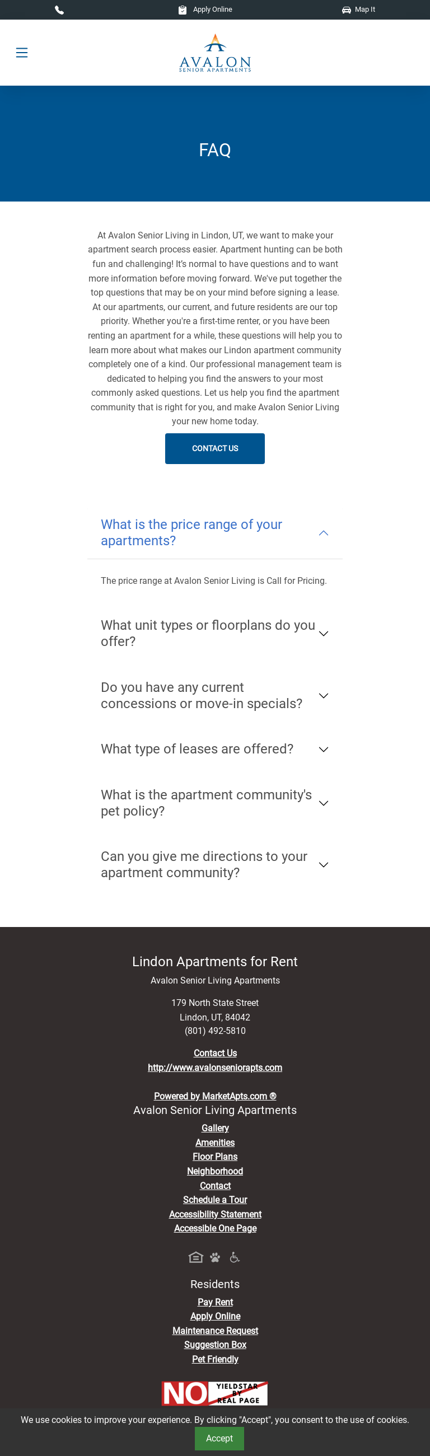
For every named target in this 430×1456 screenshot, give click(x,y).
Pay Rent (215, 1302)
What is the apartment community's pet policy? (206, 803)
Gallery (215, 1128)
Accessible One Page (215, 1228)
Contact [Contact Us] (215, 1186)
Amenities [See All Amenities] (215, 1142)
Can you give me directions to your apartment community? (204, 865)
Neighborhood (215, 1171)
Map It (358, 9)
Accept (219, 1438)
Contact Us (215, 448)
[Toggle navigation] (22, 53)
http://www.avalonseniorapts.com (215, 1067)
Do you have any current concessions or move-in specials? (201, 695)
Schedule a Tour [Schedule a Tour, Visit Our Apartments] (215, 1200)
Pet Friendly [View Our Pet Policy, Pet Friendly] (215, 1359)
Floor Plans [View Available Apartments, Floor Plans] (215, 1156)
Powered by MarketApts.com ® (215, 1096)
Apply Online (205, 9)
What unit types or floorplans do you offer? (208, 633)
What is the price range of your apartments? (191, 533)
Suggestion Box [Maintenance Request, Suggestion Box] (215, 1345)
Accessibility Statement (215, 1214)
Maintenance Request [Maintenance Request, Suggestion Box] (215, 1331)
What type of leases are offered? (197, 749)
